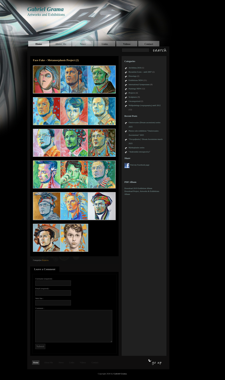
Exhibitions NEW (136, 80)
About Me (60, 44)
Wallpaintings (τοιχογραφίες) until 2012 (145, 105)
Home (38, 44)
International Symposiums (139, 84)
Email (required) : (42, 288)
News (83, 44)
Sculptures (133, 97)
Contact (148, 44)
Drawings (132, 76)
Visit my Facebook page (140, 165)
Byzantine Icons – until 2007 (140, 72)
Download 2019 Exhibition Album (138, 188)
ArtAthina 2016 (135, 68)
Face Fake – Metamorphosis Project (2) (56, 60)
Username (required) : (44, 279)
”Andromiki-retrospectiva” (139, 152)
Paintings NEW (135, 88)
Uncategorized (134, 101)
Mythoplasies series (136, 147)
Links (105, 44)
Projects (45, 260)
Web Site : (39, 298)
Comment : (39, 308)
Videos (126, 44)
